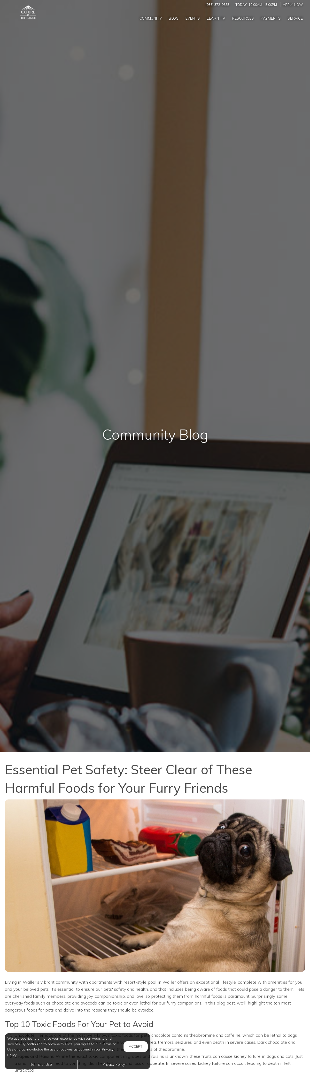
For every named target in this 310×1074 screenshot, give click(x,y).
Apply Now (293, 4)
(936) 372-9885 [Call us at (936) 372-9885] (217, 4)
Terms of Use (41, 1064)
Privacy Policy (114, 1064)
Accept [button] (135, 1046)
